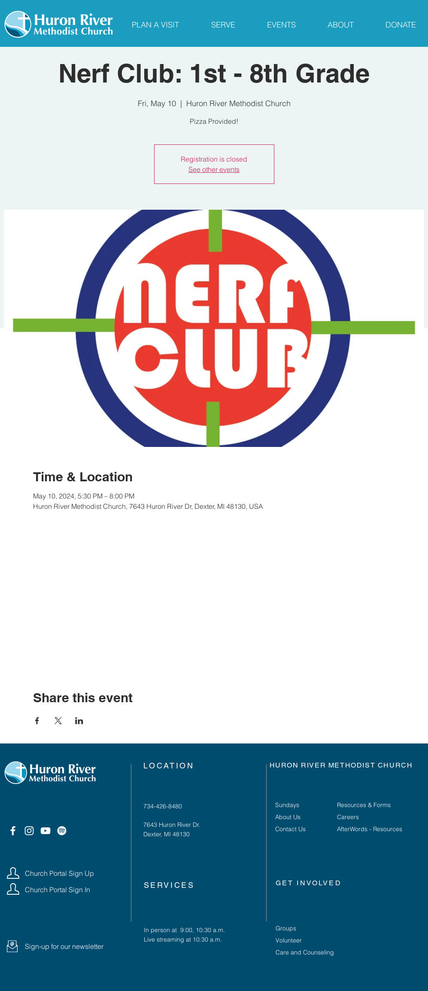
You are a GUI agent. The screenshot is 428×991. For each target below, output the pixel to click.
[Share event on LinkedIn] (79, 720)
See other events (214, 169)
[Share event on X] (58, 720)
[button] (12, 946)
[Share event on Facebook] (37, 720)
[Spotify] (62, 831)
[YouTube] (45, 831)
